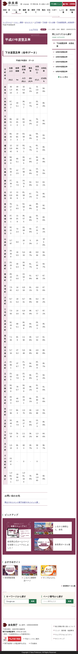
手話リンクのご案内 (32, 639)
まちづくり (29, 22)
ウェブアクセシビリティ (63, 634)
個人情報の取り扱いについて (65, 626)
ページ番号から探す (53, 596)
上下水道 (37, 22)
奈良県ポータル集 (69, 586)
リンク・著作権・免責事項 (64, 630)
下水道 (44, 22)
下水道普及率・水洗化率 (65, 22)
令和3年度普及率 (61, 67)
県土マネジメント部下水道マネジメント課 (22, 502)
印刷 (44, 29)
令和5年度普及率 (61, 57)
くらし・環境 (18, 22)
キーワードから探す (16, 596)
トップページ (7, 22)
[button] (24, 4)
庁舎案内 (34, 643)
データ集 (52, 22)
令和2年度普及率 (61, 71)
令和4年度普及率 (61, 62)
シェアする (33, 30)
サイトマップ (59, 639)
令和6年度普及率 (61, 52)
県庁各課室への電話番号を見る (15, 643)
